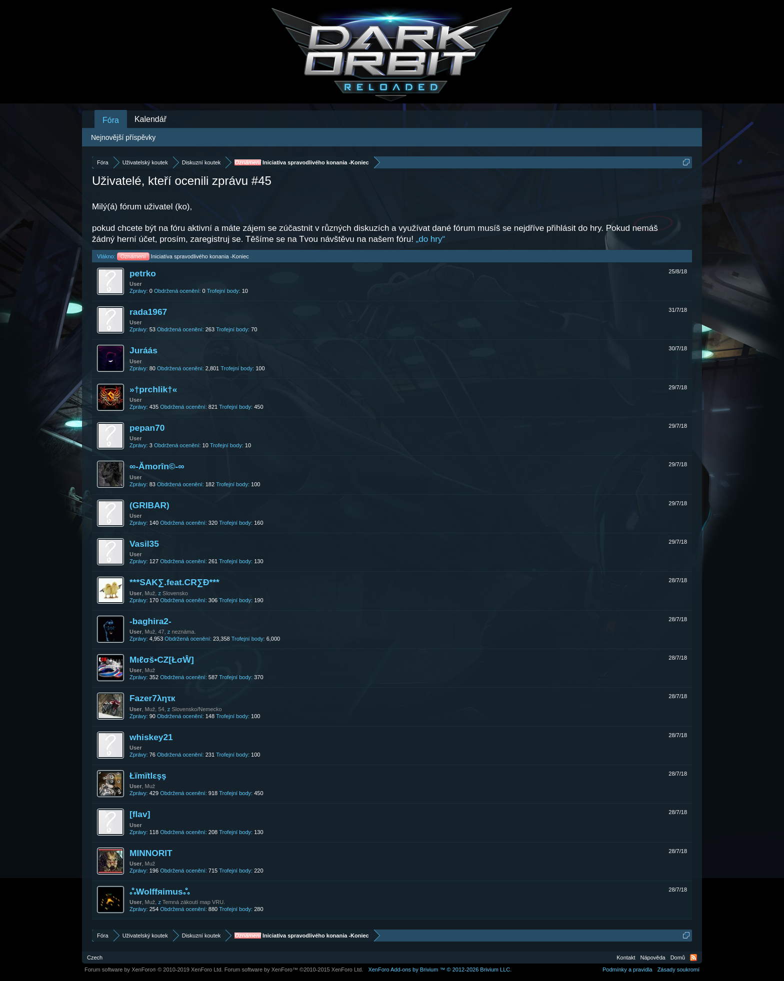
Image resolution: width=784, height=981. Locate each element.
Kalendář (150, 119)
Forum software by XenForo (153, 970)
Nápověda (653, 958)
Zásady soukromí (679, 970)
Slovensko (175, 593)
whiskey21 (151, 737)
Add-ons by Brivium (440, 970)
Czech (94, 958)
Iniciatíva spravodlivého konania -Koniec (183, 256)
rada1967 (148, 312)
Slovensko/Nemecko (197, 709)
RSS (693, 957)
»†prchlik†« (153, 389)
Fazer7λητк (153, 698)
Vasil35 (144, 544)
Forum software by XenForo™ (294, 970)
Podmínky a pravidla (627, 970)
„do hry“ (431, 239)
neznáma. (184, 632)
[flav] (140, 814)
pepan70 (147, 428)
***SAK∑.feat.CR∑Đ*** (175, 582)
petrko (143, 273)
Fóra (110, 120)
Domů (677, 958)
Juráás (144, 350)
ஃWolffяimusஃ (160, 892)
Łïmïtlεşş (148, 776)
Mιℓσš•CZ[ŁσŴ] (162, 660)
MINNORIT (151, 853)
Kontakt (625, 958)
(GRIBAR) (150, 505)
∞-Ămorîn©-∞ (157, 466)
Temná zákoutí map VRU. (193, 902)
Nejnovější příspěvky (123, 137)
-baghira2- (151, 621)
